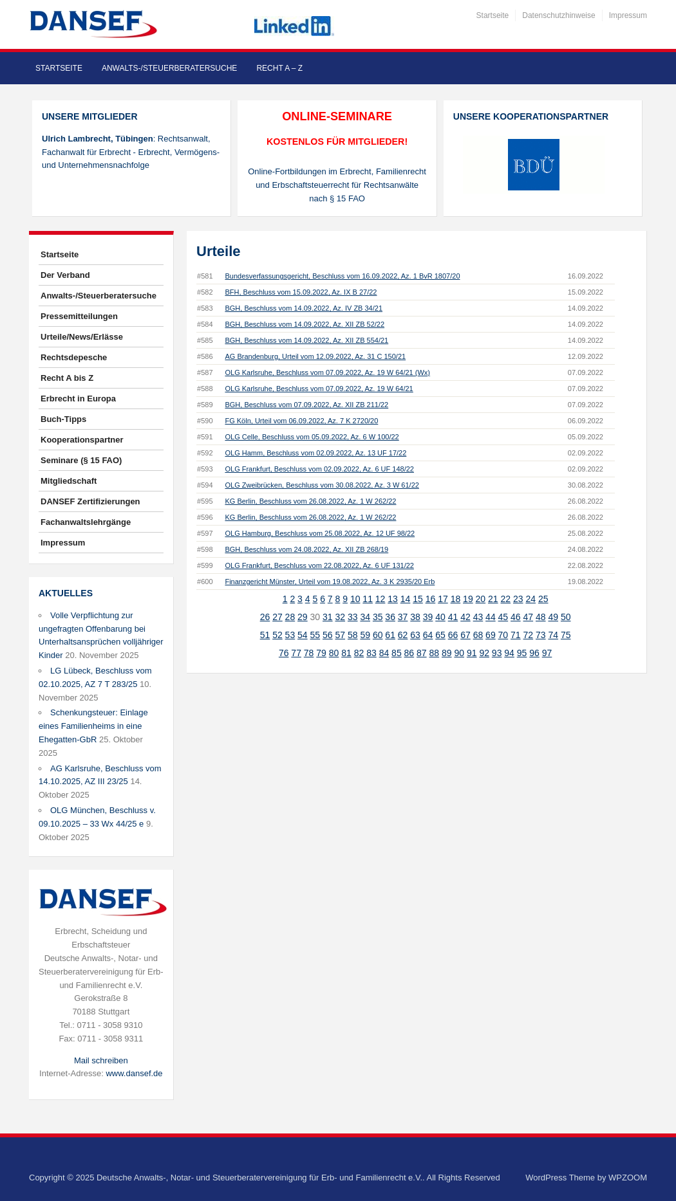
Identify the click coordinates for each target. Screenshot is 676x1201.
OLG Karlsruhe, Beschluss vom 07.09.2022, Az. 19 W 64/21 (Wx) (327, 372)
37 (403, 617)
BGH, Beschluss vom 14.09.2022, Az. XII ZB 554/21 (306, 340)
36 (390, 617)
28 (290, 617)
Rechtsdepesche (74, 357)
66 (453, 635)
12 (380, 599)
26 (265, 617)
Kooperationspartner (82, 440)
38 (415, 617)
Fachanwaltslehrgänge (86, 522)
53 (290, 635)
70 (503, 635)
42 (465, 617)
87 (422, 653)
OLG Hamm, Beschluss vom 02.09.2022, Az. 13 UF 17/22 (315, 453)
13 (393, 599)
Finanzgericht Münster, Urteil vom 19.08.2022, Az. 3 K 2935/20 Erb (330, 581)
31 (328, 617)
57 (340, 635)
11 (367, 599)
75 (566, 635)
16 (431, 599)
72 (528, 635)
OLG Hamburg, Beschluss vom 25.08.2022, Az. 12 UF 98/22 (320, 533)
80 (334, 653)
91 (472, 653)
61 (390, 635)
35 (378, 617)
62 (403, 635)
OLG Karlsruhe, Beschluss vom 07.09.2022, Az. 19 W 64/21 (319, 388)
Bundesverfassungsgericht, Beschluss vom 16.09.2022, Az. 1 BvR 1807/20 (342, 276)
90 (459, 653)
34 (365, 617)
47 (528, 617)
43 (478, 617)
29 (302, 617)
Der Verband (65, 275)
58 (353, 635)
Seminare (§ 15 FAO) (81, 460)
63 (415, 635)
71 (516, 635)
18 (456, 599)
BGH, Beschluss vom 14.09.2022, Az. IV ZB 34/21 (303, 308)
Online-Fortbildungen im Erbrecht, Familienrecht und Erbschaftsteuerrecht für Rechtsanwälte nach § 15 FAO (337, 185)
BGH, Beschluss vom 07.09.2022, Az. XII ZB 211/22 (306, 404)
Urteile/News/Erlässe (82, 337)
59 (365, 635)
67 (465, 635)
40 (440, 617)
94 (509, 653)
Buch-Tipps (63, 419)
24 (530, 599)
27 (277, 617)
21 (493, 599)
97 (547, 653)
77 (296, 653)
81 (346, 653)
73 (541, 635)
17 (443, 599)
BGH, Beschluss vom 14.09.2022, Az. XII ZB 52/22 (304, 324)
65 (440, 635)
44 (490, 617)
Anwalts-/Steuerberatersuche (169, 68)
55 (315, 635)
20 (481, 599)
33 (353, 617)
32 (340, 617)
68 (478, 635)
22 (506, 599)
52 (277, 635)
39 (428, 617)
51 (265, 635)
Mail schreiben (101, 1060)
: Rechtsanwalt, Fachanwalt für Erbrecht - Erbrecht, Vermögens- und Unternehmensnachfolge (131, 152)
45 (503, 617)
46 (516, 617)
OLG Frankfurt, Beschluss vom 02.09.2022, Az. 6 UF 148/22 (319, 469)
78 (309, 653)
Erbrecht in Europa (78, 398)
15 (418, 599)
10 (355, 599)
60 (378, 635)
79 (321, 653)
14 (405, 599)
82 (359, 653)
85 (396, 653)
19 (468, 599)
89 (447, 653)
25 (543, 599)
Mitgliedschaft (69, 481)
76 (284, 653)
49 (553, 617)
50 (566, 617)
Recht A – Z (279, 68)
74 (553, 635)
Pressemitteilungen (79, 316)
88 (434, 653)
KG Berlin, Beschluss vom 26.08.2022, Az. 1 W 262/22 (310, 501)
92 (484, 653)
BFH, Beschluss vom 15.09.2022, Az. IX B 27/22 (301, 292)
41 (453, 617)
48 (541, 617)
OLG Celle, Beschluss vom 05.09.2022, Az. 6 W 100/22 (312, 437)
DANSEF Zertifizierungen (90, 501)
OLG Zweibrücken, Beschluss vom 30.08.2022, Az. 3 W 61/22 (321, 485)
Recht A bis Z (67, 378)
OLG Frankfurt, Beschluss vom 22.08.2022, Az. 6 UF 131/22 (319, 565)
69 (490, 635)
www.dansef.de (134, 1073)
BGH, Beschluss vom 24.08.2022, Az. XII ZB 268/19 (306, 549)
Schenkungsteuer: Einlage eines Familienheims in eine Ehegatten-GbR (93, 726)
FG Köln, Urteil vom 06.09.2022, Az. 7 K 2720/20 (301, 421)
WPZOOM (627, 1177)
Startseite (492, 15)
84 (384, 653)
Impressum (628, 15)
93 (497, 653)
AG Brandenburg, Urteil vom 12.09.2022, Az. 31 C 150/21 (315, 356)
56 (328, 635)
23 (518, 599)
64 (428, 635)
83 (371, 653)
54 (302, 635)
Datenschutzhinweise (558, 15)
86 (409, 653)
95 (522, 653)
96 (534, 653)
